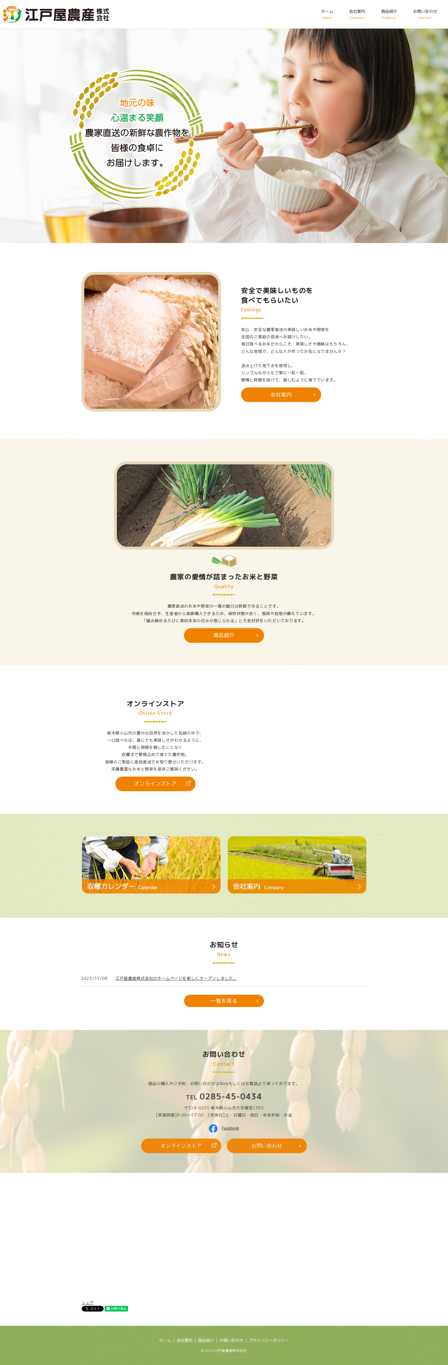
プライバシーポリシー (269, 1340)
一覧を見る (224, 1000)
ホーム (327, 14)
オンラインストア (155, 783)
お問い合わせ (425, 14)
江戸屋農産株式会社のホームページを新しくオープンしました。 (176, 978)
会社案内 (357, 14)
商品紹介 (389, 14)
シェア (88, 1302)
